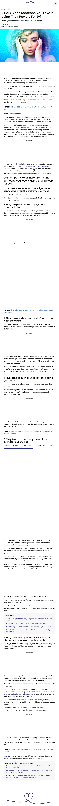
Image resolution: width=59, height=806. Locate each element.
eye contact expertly (28, 213)
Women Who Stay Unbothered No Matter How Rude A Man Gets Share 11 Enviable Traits (29, 771)
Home (3, 9)
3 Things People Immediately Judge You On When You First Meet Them (29, 619)
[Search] (51, 3)
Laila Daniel (4, 24)
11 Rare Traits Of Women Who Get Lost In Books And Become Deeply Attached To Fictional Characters (28, 776)
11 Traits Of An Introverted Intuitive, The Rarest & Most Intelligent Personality (29, 630)
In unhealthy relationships (31, 369)
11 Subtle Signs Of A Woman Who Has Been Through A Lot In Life (29, 627)
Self (9, 9)
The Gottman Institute (12, 738)
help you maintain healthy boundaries (18, 694)
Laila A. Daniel (9, 756)
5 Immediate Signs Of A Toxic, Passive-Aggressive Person (27, 623)
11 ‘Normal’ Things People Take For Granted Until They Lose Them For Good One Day (29, 766)
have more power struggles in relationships (35, 166)
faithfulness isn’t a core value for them (18, 448)
